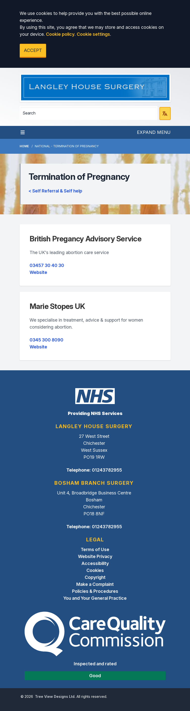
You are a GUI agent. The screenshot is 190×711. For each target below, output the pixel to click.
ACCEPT (33, 50)
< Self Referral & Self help (55, 190)
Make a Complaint (95, 584)
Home (24, 146)
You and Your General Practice (95, 598)
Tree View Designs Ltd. (55, 696)
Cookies (95, 570)
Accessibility (95, 563)
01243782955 (107, 470)
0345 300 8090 (46, 339)
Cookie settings (93, 34)
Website (38, 272)
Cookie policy (60, 34)
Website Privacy (95, 556)
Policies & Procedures (95, 591)
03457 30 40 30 (47, 265)
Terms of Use (95, 549)
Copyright (95, 577)
